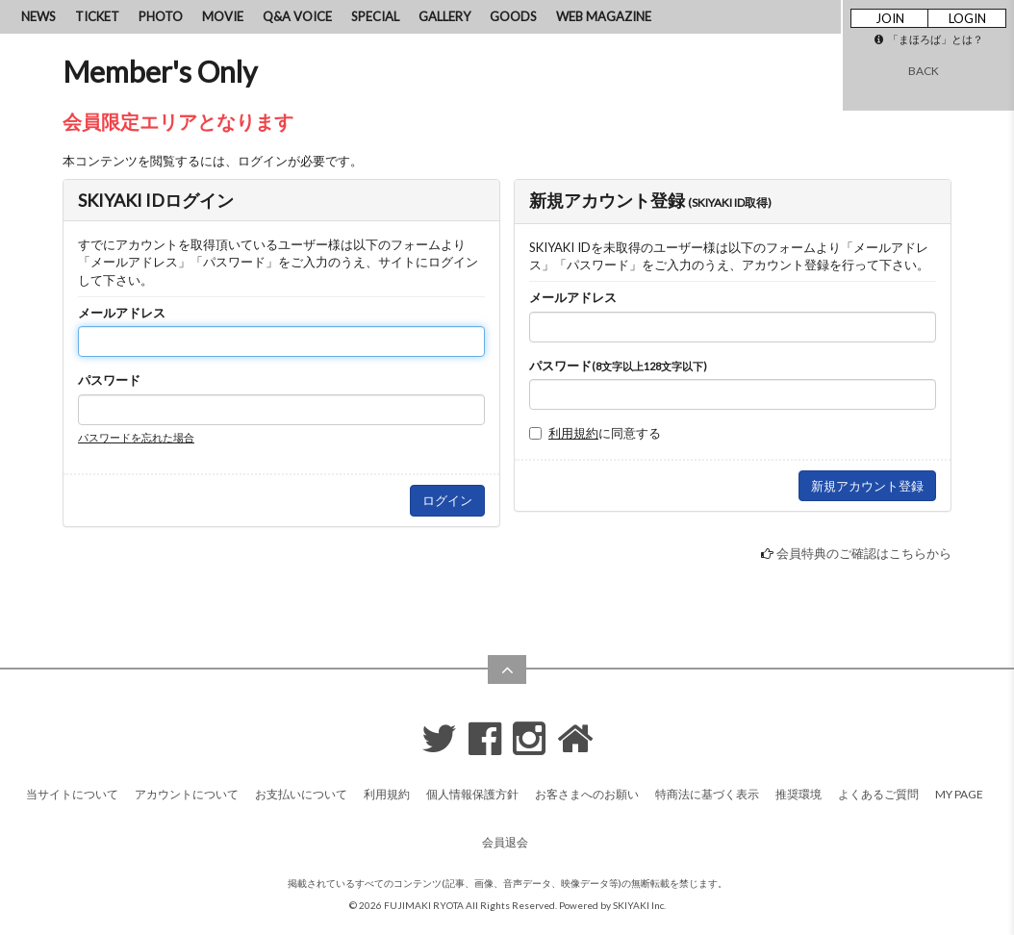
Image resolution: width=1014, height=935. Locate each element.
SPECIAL (375, 16)
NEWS (38, 16)
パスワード (109, 380)
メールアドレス (121, 312)
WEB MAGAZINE (603, 16)
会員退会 (505, 842)
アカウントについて (187, 794)
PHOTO (161, 16)
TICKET (97, 16)
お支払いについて (301, 794)
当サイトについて (72, 794)
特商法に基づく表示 (707, 794)
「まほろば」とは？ (929, 39)
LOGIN (967, 18)
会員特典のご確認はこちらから (863, 553)
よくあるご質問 (878, 794)
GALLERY (444, 16)
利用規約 (573, 433)
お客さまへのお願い (587, 794)
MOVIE (222, 16)
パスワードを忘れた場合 (136, 437)
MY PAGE (959, 794)
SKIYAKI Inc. (639, 905)
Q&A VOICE (297, 16)
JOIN (889, 18)
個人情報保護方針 (472, 794)
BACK (923, 70)
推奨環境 (798, 794)
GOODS (513, 16)
